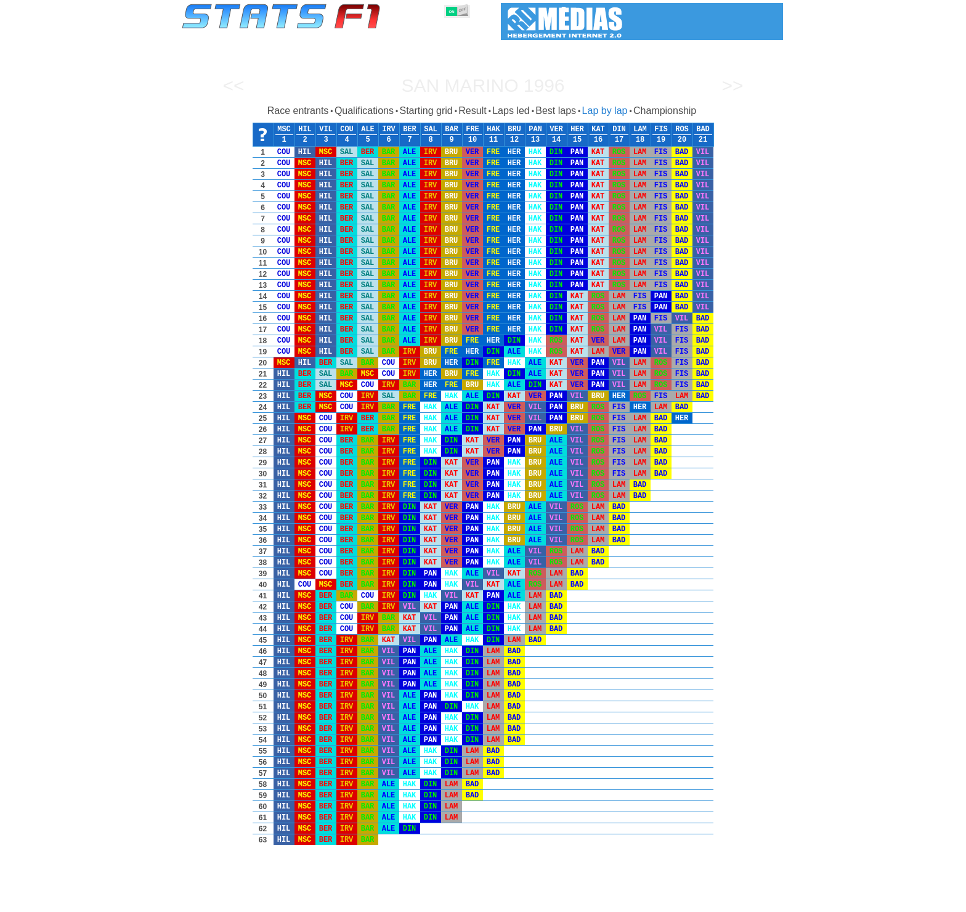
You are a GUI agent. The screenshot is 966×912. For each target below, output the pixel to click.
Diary (635, 900)
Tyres (515, 900)
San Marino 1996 (482, 85)
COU (347, 129)
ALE (368, 129)
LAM (640, 129)
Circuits (597, 900)
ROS (682, 129)
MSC (284, 129)
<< (233, 85)
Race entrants (298, 110)
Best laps (555, 110)
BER (409, 129)
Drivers (371, 900)
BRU (514, 129)
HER (577, 129)
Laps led (511, 110)
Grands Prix (323, 900)
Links (669, 900)
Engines (475, 900)
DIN (619, 129)
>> (732, 85)
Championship (664, 110)
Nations (553, 900)
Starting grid (425, 110)
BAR (451, 129)
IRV (389, 129)
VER (556, 129)
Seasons (271, 900)
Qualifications (364, 110)
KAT (598, 129)
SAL (430, 129)
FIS (661, 129)
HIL (305, 129)
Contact (759, 900)
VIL (326, 129)
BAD (703, 129)
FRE (472, 129)
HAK (493, 129)
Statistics (224, 900)
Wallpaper (711, 900)
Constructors (423, 900)
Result (472, 110)
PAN (535, 129)
